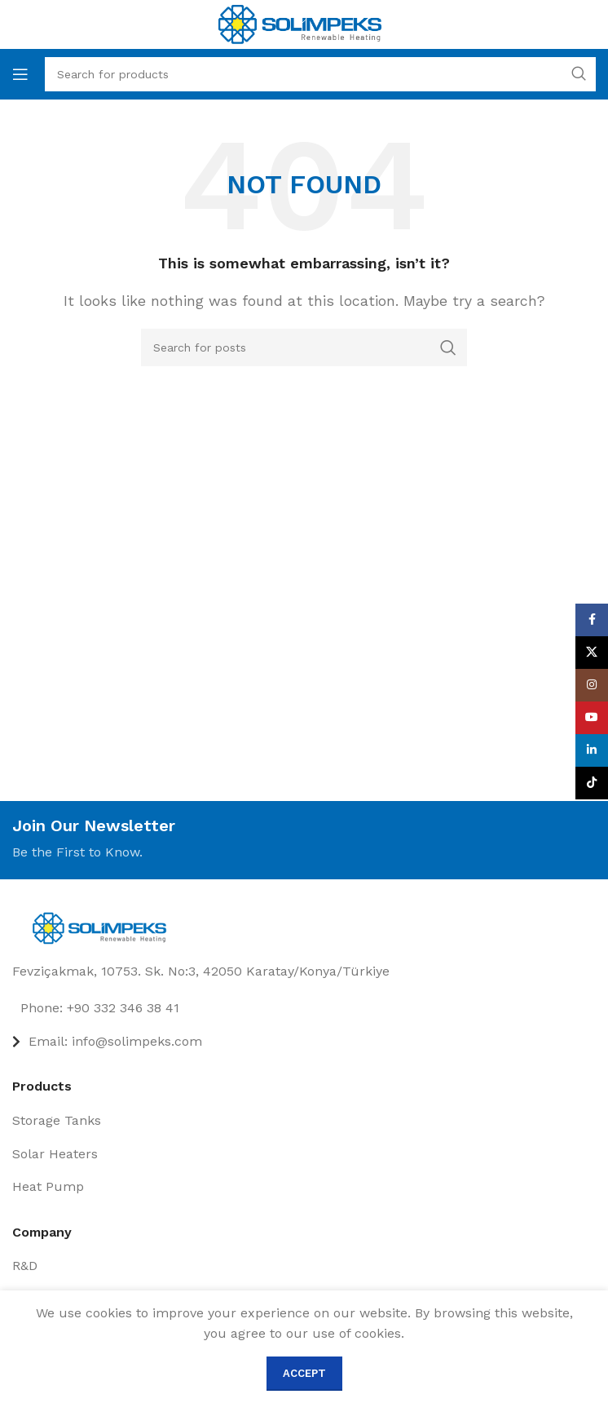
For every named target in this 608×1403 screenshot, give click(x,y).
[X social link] (591, 652)
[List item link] (304, 1008)
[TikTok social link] (591, 783)
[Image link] (104, 927)
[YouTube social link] (591, 718)
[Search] (304, 347)
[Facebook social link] (591, 620)
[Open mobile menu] (20, 74)
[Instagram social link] (591, 685)
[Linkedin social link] (591, 750)
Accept (304, 1373)
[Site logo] (299, 23)
